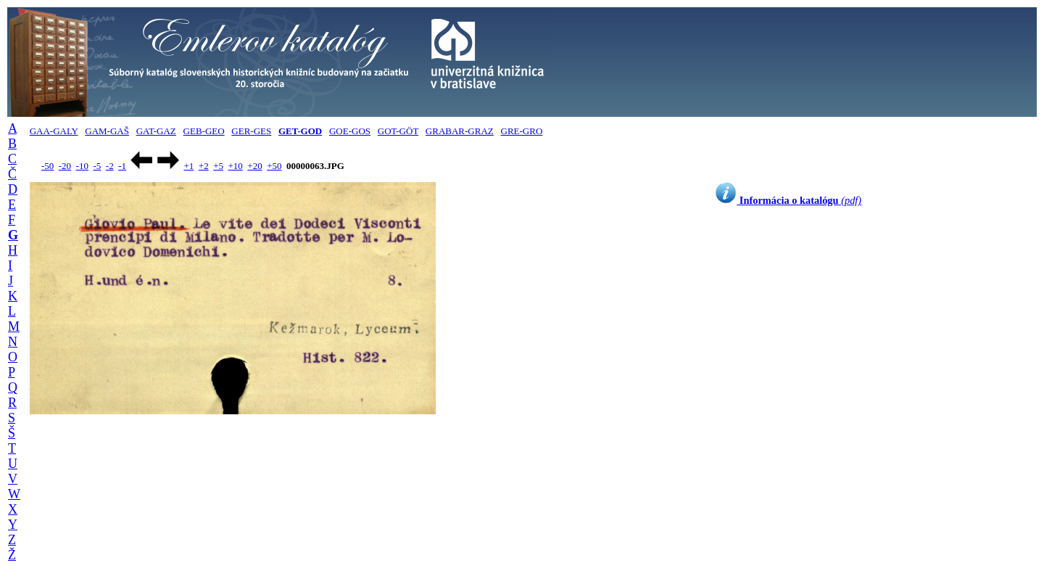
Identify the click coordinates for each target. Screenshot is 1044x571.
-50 (47, 165)
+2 (204, 165)
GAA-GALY (54, 131)
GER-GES (251, 131)
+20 (254, 165)
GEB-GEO (204, 131)
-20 (65, 165)
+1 (188, 165)
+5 (218, 165)
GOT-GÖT (398, 131)
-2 (110, 165)
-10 (82, 165)
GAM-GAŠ (107, 131)
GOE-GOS (349, 131)
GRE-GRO (522, 131)
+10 (235, 165)
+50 (274, 165)
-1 (122, 165)
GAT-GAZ (156, 131)
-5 (97, 165)
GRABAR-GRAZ (460, 131)
